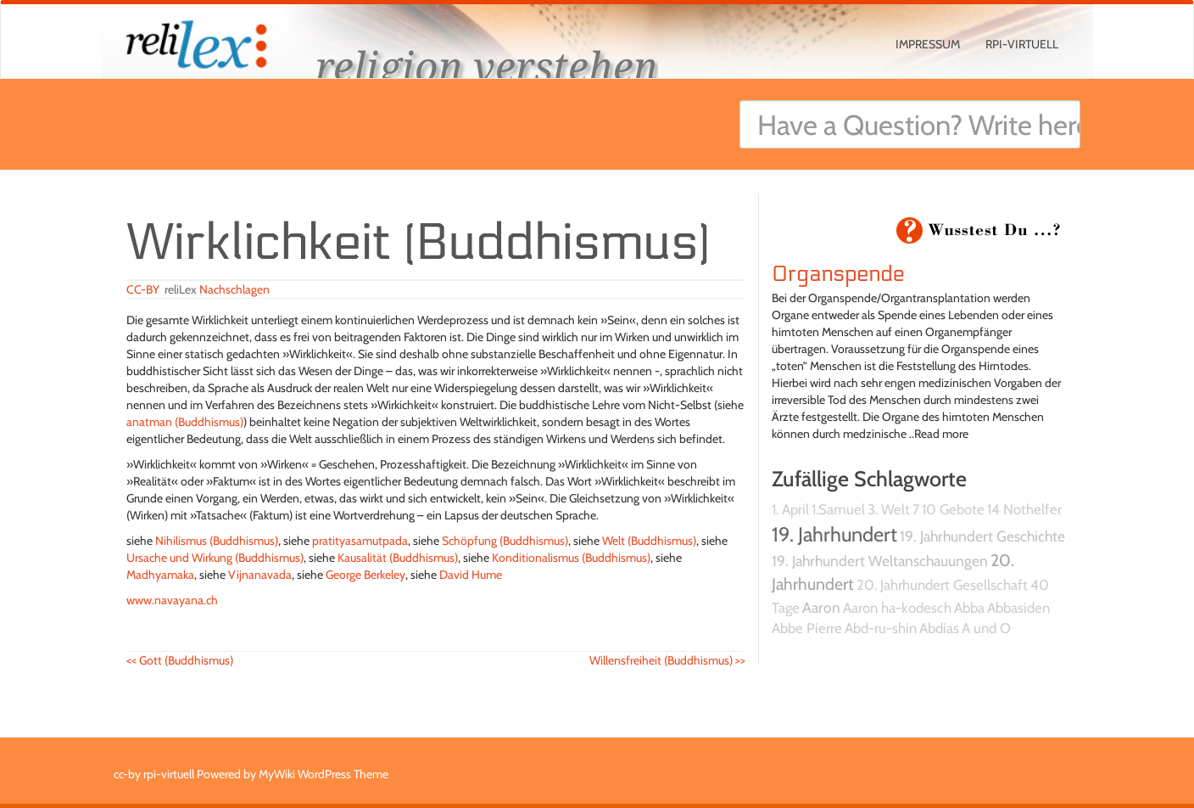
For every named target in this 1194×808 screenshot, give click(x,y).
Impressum (928, 44)
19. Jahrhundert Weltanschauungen (880, 561)
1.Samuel (838, 509)
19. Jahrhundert (834, 534)
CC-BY (142, 289)
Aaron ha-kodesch (897, 607)
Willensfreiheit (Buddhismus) (667, 660)
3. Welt (889, 509)
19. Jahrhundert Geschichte (982, 536)
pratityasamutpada (360, 540)
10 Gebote (953, 509)
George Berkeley (365, 574)
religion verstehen (486, 65)
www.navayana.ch (172, 600)
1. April (790, 509)
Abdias (939, 628)
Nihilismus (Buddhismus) (216, 540)
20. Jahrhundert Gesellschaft (942, 584)
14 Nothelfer (1024, 509)
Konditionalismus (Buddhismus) (571, 557)
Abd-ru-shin (881, 628)
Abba (969, 607)
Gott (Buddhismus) (179, 660)
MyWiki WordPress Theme (323, 774)
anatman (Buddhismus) (184, 421)
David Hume (470, 574)
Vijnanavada (260, 574)
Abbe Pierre (807, 628)
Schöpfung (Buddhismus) (505, 540)
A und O (986, 628)
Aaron (821, 607)
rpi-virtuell (1021, 44)
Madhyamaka (160, 574)
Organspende (838, 274)
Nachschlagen (234, 289)
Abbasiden (1018, 607)
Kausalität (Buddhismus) (398, 557)
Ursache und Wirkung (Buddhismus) (215, 557)
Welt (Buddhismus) (649, 540)
